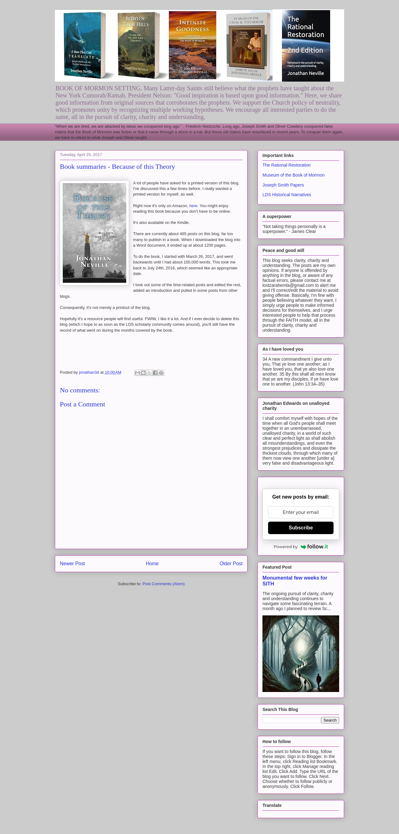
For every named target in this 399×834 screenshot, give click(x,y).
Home (152, 563)
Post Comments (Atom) (163, 583)
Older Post (231, 563)
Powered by (301, 546)
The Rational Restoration (286, 165)
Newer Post (72, 563)
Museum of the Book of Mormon (293, 175)
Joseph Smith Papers (283, 184)
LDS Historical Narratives (286, 194)
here (193, 205)
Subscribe (301, 527)
